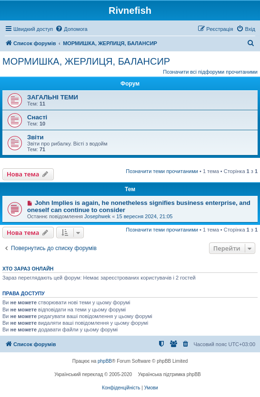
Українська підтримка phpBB (169, 374)
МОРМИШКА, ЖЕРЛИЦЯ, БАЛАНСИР (86, 61)
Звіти (35, 137)
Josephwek (97, 216)
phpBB (105, 361)
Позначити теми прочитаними (162, 171)
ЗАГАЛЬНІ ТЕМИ (52, 97)
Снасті (37, 117)
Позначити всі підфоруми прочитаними (210, 72)
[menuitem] (71, 29)
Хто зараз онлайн (27, 268)
